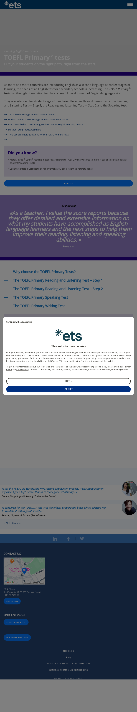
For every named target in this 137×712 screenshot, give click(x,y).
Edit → (68, 381)
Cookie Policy (22, 369)
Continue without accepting (19, 322)
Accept (69, 389)
